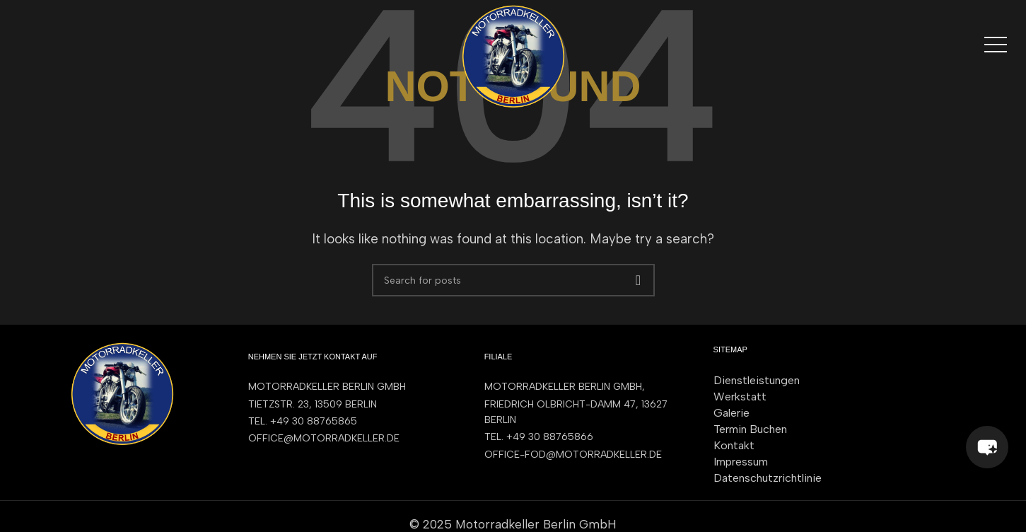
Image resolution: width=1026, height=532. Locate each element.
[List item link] (352, 421)
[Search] (513, 280)
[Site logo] (513, 55)
